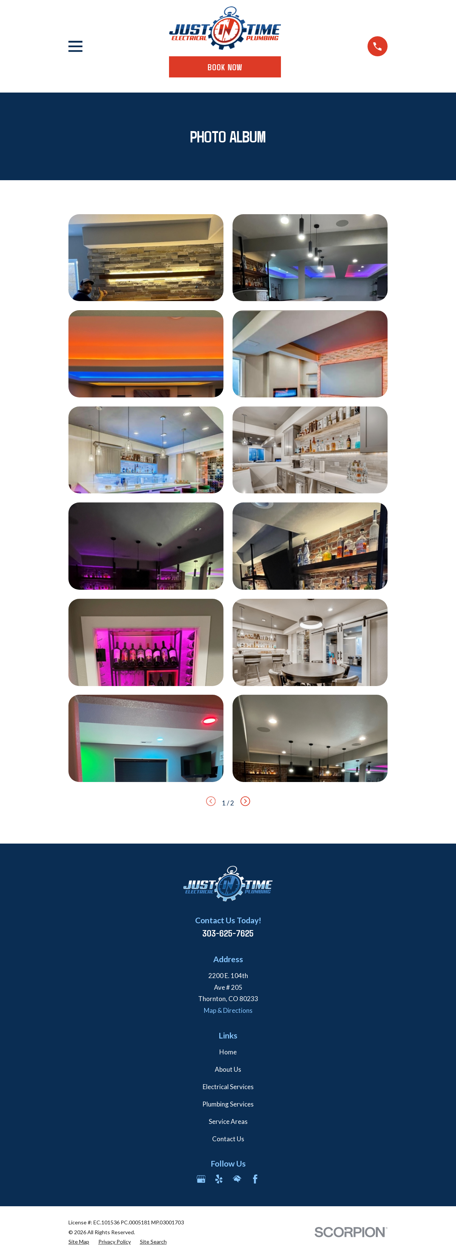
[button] (145, 257)
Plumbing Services (228, 1104)
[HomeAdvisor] (237, 1179)
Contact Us (228, 1139)
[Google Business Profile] (201, 1179)
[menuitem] (78, 1242)
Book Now (225, 67)
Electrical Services (228, 1087)
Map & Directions (228, 1010)
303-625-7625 (228, 932)
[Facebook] (255, 1179)
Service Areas (228, 1121)
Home (228, 1052)
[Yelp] (218, 1179)
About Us (228, 1069)
